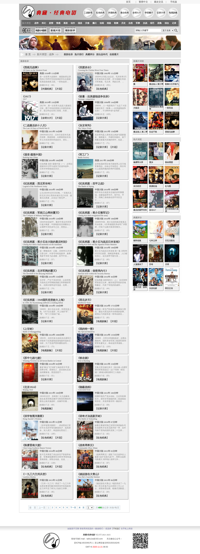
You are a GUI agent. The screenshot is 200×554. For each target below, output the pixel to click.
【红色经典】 (102, 89)
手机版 (173, 2)
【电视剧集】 (102, 321)
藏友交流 (158, 2)
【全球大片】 (47, 118)
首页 (128, 2)
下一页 (73, 507)
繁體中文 (143, 2)
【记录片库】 (102, 118)
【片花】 (58, 89)
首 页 (28, 54)
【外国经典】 (47, 89)
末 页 (81, 507)
